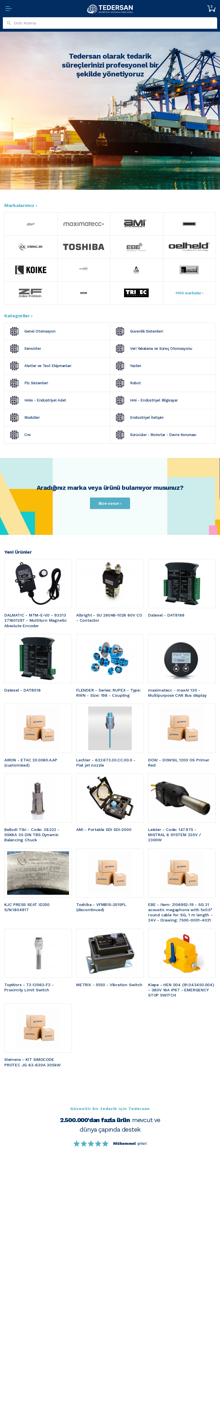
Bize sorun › (110, 503)
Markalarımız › (20, 205)
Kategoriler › (18, 315)
